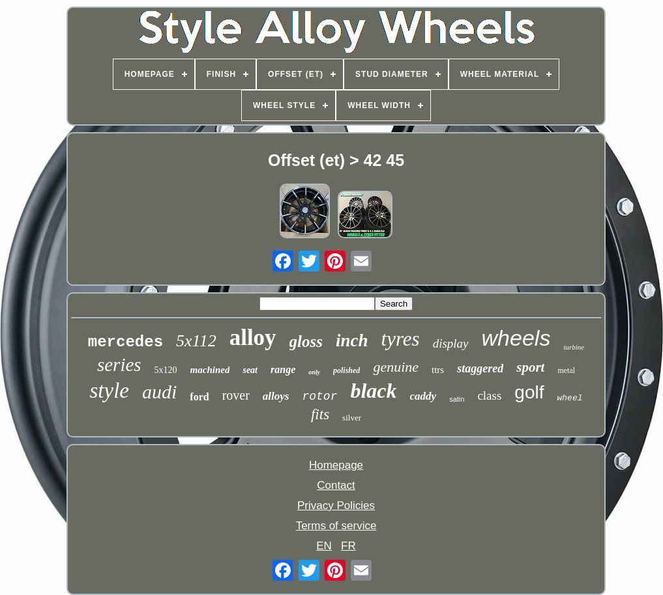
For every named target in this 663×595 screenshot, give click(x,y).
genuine (396, 367)
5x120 (166, 370)
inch (352, 340)
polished (346, 370)
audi (159, 391)
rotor (319, 396)
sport (530, 367)
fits (320, 414)
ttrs (438, 370)
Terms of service (336, 525)
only (314, 372)
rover (236, 395)
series (119, 364)
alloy (252, 337)
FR (348, 546)
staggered (480, 368)
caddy (423, 396)
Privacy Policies (336, 505)
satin (456, 399)
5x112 (196, 340)
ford (199, 396)
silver (351, 417)
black (373, 390)
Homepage (336, 465)
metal (566, 370)
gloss (306, 341)
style (108, 390)
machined (210, 370)
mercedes (125, 342)
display (451, 343)
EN (324, 546)
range (283, 369)
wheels (516, 337)
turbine (573, 347)
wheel (570, 398)
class (489, 395)
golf (529, 392)
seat (250, 370)
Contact (336, 485)
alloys (276, 396)
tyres (400, 338)
